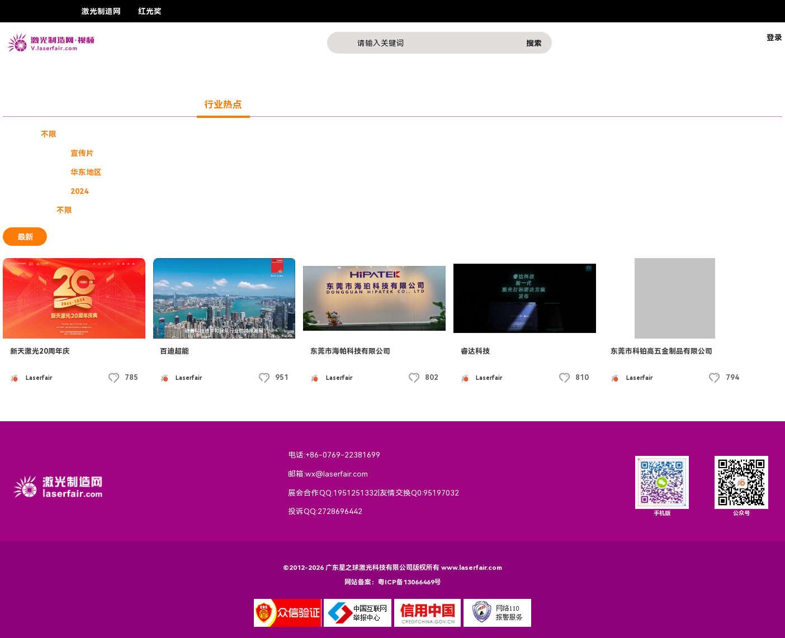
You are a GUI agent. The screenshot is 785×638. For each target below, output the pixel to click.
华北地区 (177, 172)
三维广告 (124, 153)
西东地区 (458, 172)
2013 (433, 191)
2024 (79, 191)
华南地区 (132, 172)
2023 (112, 191)
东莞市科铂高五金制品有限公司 (661, 351)
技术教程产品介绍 (185, 153)
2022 (144, 191)
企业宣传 (86, 134)
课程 (126, 104)
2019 (240, 191)
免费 (94, 210)
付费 (124, 210)
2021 (176, 191)
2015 (369, 191)
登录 (774, 37)
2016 (337, 191)
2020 (208, 191)
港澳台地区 (227, 172)
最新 (25, 236)
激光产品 (170, 104)
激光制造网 (101, 11)
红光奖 (150, 11)
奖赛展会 (30, 104)
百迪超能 (174, 351)
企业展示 (83, 104)
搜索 (534, 43)
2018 (272, 191)
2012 (465, 191)
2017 (305, 191)
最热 (71, 236)
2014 (401, 191)
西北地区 (413, 172)
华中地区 (276, 172)
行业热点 (223, 104)
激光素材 (246, 153)
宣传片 (82, 153)
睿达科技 (475, 351)
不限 (48, 134)
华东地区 (86, 172)
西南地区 (367, 172)
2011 (498, 191)
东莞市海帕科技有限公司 (350, 351)
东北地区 (322, 172)
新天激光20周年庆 (40, 351)
